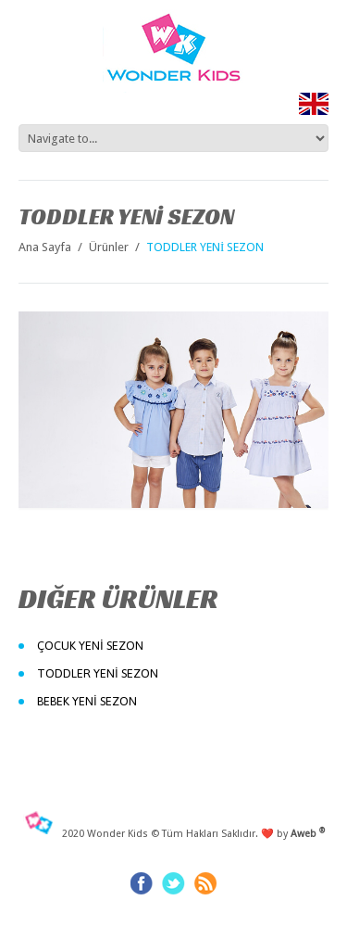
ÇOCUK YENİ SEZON (90, 646)
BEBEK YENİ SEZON (87, 701)
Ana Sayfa (45, 247)
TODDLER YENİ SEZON (97, 673)
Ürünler (109, 247)
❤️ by (293, 834)
